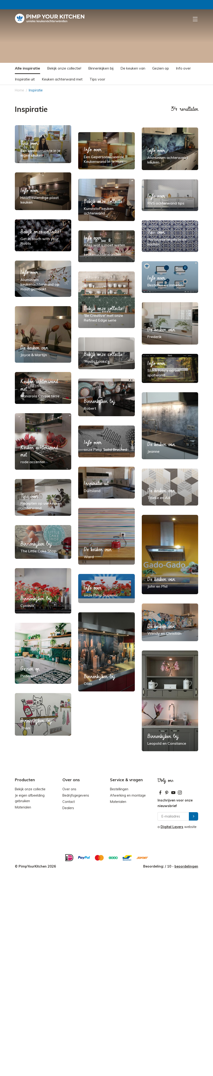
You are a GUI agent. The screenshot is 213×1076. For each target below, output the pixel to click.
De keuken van (132, 68)
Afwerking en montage (128, 795)
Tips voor (97, 79)
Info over (183, 68)
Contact (68, 802)
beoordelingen (186, 866)
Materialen (23, 807)
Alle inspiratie (27, 68)
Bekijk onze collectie (30, 789)
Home (19, 90)
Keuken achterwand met (62, 79)
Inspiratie (36, 90)
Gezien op (160, 68)
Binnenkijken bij (100, 68)
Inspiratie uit (25, 79)
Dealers (68, 808)
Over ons (69, 789)
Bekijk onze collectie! (64, 68)
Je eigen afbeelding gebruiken (30, 798)
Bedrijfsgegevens (75, 795)
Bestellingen (119, 789)
